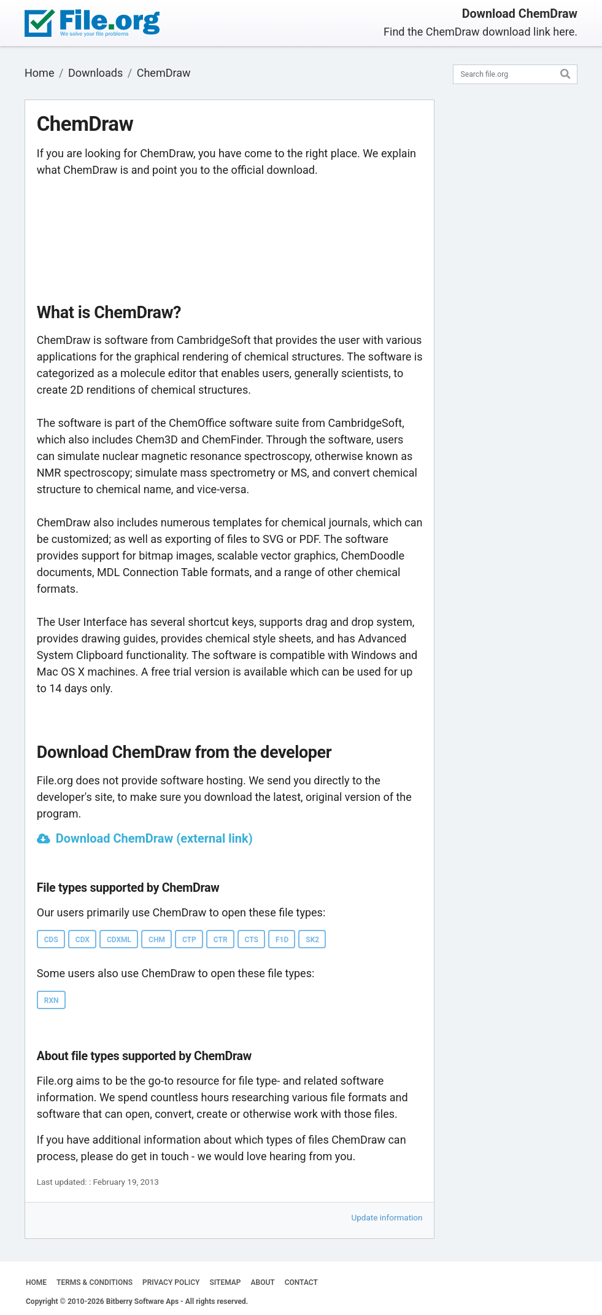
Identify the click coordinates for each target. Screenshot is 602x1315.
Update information (387, 1217)
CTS (251, 939)
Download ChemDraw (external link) (154, 838)
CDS (51, 939)
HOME (36, 1282)
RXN (51, 1000)
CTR (221, 939)
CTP (189, 939)
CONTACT (301, 1282)
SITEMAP (225, 1282)
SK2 (312, 939)
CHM (157, 939)
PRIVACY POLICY (170, 1282)
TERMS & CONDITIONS (94, 1282)
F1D (282, 939)
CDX (82, 939)
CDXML (119, 939)
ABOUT (263, 1282)
